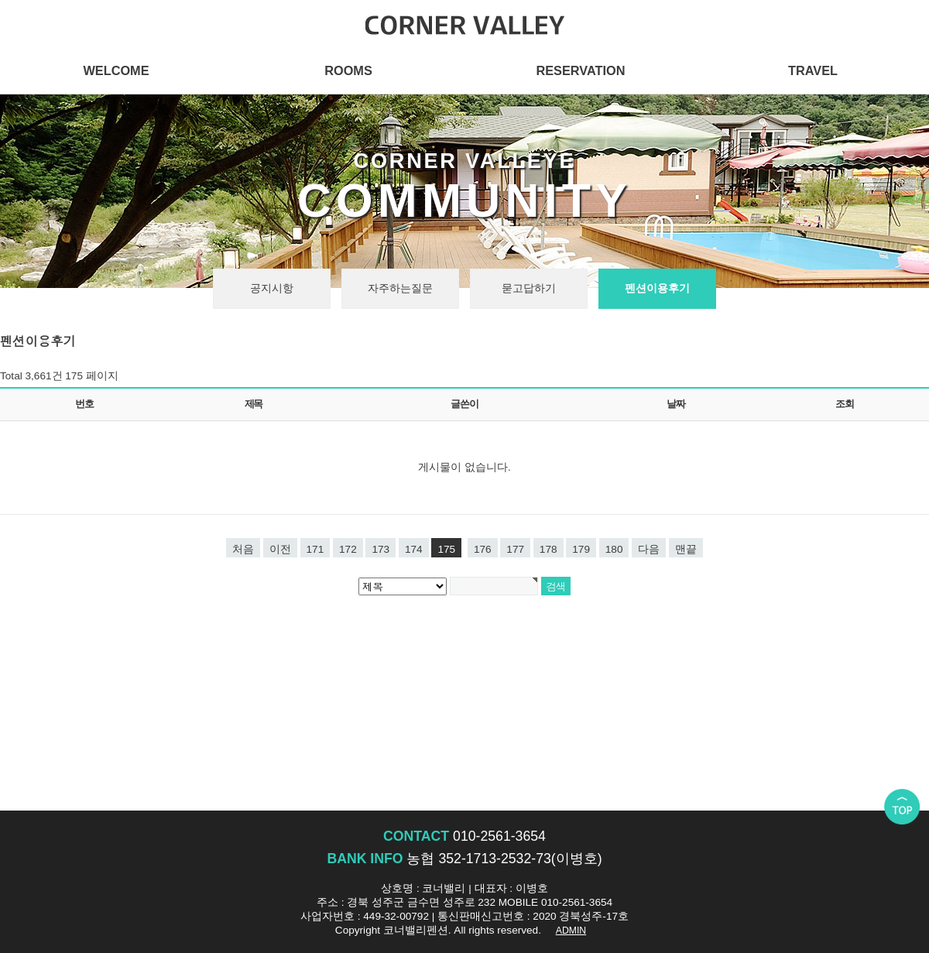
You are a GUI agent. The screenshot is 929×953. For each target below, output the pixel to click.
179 (581, 549)
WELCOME (116, 70)
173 (380, 549)
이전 (280, 549)
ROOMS (348, 70)
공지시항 (271, 288)
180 (614, 549)
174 (414, 549)
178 (548, 549)
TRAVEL (813, 70)
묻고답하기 (529, 288)
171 (315, 549)
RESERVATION (580, 70)
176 (483, 549)
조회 (844, 404)
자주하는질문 (400, 288)
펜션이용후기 (657, 288)
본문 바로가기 (0, 0)
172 (348, 549)
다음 (649, 549)
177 (515, 549)
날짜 (675, 404)
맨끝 (686, 549)
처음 (243, 549)
